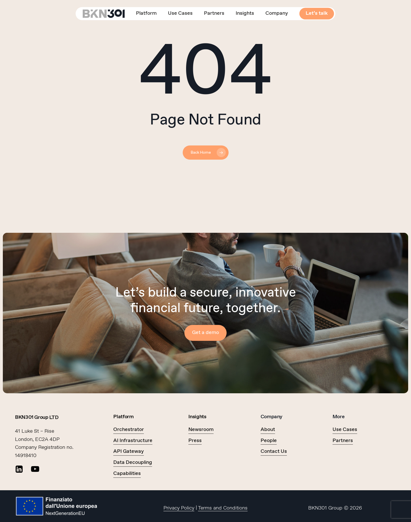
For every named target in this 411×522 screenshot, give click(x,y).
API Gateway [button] (128, 451)
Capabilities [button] (127, 473)
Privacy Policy (178, 508)
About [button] (268, 429)
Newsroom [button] (201, 429)
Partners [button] (343, 440)
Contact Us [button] (274, 451)
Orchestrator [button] (128, 429)
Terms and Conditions (223, 508)
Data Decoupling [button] (132, 462)
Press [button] (195, 440)
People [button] (269, 440)
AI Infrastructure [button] (132, 440)
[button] (205, 333)
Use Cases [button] (345, 429)
